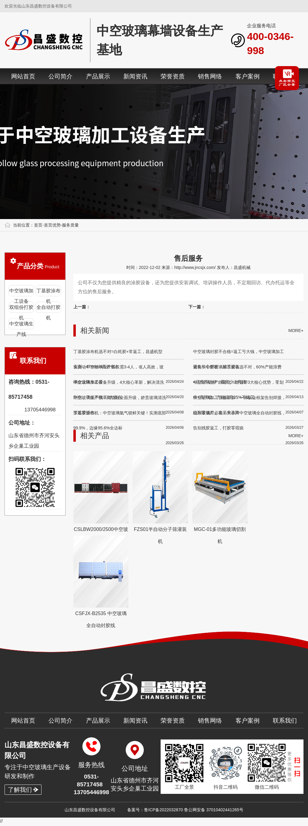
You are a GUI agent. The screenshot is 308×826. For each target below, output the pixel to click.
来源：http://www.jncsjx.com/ (189, 267)
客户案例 (248, 76)
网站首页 (23, 76)
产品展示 (98, 76)
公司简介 (60, 76)
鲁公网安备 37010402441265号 (213, 811)
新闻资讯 (135, 76)
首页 (38, 225)
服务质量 (70, 225)
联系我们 (285, 720)
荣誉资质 (173, 76)
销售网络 (210, 76)
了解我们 (23, 790)
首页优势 (52, 225)
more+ (295, 330)
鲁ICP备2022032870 (163, 811)
